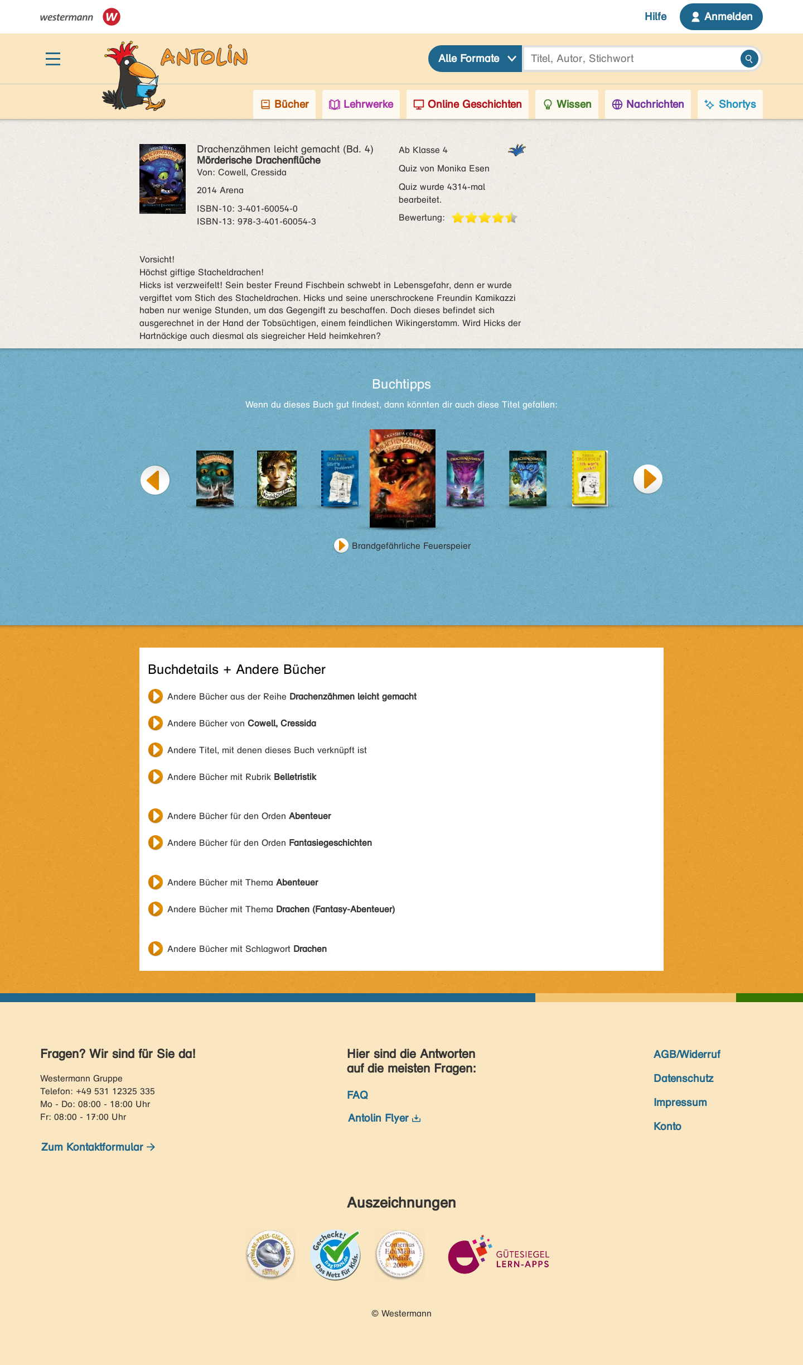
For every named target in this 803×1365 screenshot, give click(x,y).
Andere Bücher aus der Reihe (292, 696)
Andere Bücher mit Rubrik (241, 777)
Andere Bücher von (241, 723)
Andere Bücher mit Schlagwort (247, 948)
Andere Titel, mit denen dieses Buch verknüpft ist (267, 750)
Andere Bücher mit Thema (242, 882)
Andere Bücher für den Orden (249, 816)
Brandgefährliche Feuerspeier (411, 545)
